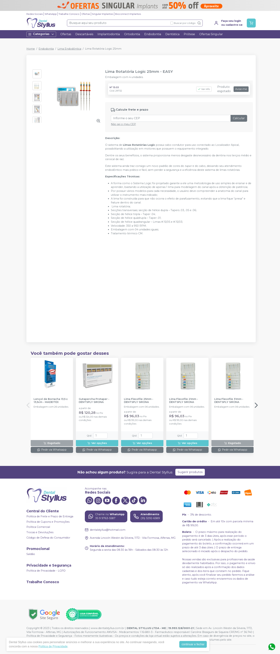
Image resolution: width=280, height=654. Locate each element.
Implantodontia (109, 34)
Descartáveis (84, 34)
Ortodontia (132, 34)
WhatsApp (51, 14)
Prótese (189, 34)
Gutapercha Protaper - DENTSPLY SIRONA (94, 401)
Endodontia (152, 34)
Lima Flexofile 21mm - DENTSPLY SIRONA (183, 401)
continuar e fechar (193, 644)
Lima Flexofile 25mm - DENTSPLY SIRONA (138, 401)
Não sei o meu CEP (123, 124)
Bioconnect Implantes (128, 14)
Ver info (204, 89)
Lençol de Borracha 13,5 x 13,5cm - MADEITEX (51, 401)
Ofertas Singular (211, 34)
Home (30, 48)
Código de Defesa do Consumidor (48, 537)
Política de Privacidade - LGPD (46, 570)
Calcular (239, 118)
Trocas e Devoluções (39, 532)
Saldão (30, 554)
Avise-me (241, 89)
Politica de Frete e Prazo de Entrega (49, 516)
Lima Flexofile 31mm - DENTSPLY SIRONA (228, 401)
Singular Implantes (102, 14)
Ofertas (85, 14)
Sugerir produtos (190, 472)
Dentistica (172, 34)
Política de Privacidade (53, 646)
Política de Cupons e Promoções (47, 521)
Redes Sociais (34, 14)
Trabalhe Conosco (69, 14)
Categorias (41, 34)
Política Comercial (38, 527)
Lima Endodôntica (69, 48)
